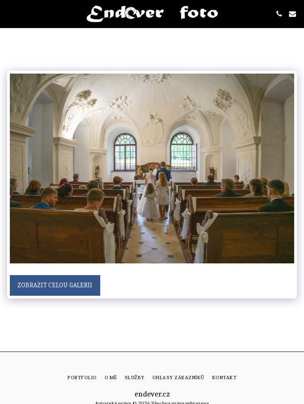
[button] (10, 13)
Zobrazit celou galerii (54, 285)
